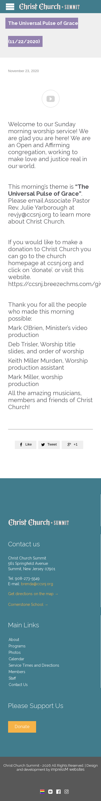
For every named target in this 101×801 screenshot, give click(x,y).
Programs (17, 646)
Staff (12, 678)
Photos (15, 652)
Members (17, 672)
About (14, 639)
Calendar (16, 659)
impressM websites (68, 769)
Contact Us (18, 685)
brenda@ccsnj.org (37, 584)
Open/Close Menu (10, 6)
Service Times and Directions (34, 665)
